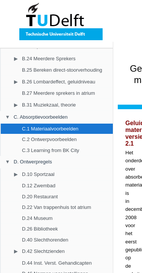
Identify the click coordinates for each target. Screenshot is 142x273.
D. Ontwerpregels (33, 162)
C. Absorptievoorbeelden (40, 117)
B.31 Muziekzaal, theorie (49, 105)
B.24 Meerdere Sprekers (49, 58)
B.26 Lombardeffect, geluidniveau (58, 82)
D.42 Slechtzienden (43, 251)
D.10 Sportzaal (38, 174)
